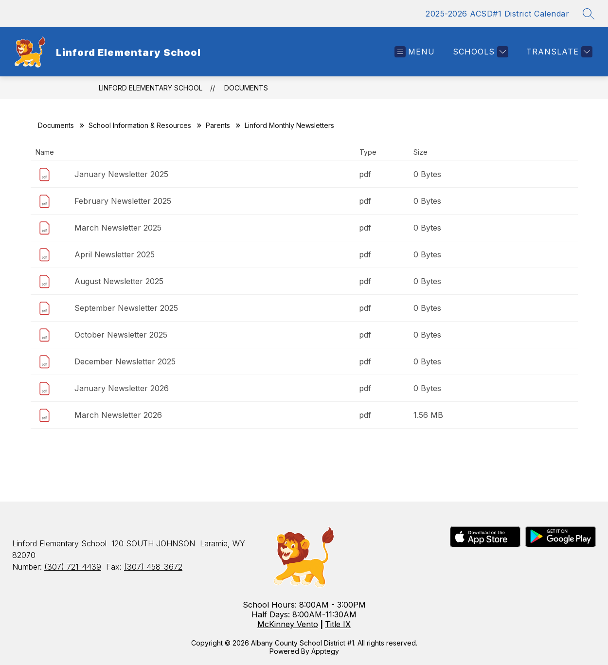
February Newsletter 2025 (122, 201)
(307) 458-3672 (153, 567)
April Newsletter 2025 (114, 254)
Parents (218, 125)
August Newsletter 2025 (118, 281)
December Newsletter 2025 (125, 361)
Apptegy (325, 651)
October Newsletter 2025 (120, 335)
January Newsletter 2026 (121, 388)
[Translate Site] (558, 52)
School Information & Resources (140, 125)
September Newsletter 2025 (126, 308)
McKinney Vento (287, 624)
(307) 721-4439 (72, 567)
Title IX (338, 624)
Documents (246, 88)
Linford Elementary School (150, 88)
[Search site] (588, 13)
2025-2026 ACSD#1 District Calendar (497, 13)
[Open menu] (414, 52)
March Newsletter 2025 (117, 228)
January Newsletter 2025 (121, 174)
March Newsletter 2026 (118, 415)
